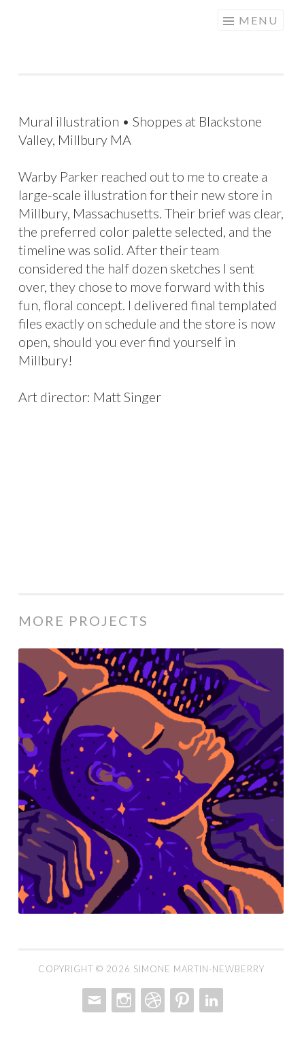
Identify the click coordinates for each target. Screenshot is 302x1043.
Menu (258, 20)
